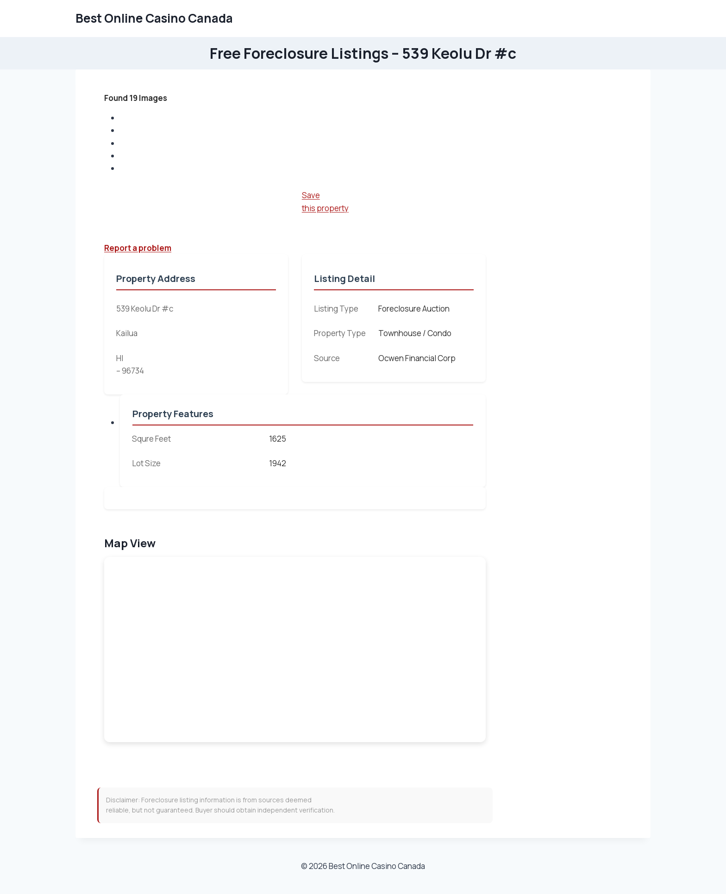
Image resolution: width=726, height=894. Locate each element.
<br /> (295, 649)
